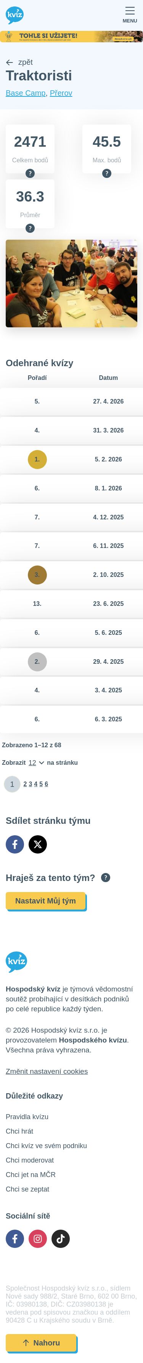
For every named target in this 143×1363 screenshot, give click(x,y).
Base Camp (26, 93)
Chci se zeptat (27, 1189)
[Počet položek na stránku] (40, 763)
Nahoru (41, 1343)
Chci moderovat (30, 1160)
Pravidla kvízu (27, 1117)
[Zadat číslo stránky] (12, 784)
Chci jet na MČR (31, 1175)
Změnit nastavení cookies (47, 1071)
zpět (19, 62)
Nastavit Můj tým (45, 901)
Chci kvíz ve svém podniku (46, 1146)
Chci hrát (19, 1131)
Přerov (61, 93)
